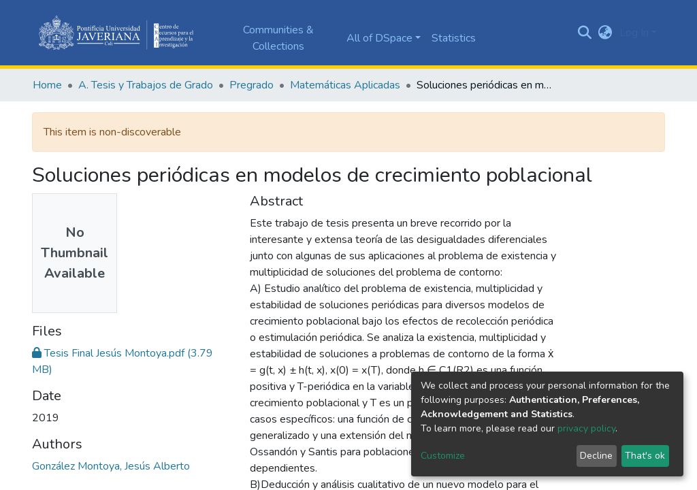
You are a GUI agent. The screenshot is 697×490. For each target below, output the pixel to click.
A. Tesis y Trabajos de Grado (145, 85)
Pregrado (251, 85)
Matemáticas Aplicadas (345, 85)
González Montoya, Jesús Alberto (111, 466)
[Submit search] (585, 33)
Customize (443, 455)
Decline (596, 455)
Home (47, 85)
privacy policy (586, 428)
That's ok (645, 455)
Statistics (454, 38)
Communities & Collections (278, 38)
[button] (605, 32)
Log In (634, 32)
